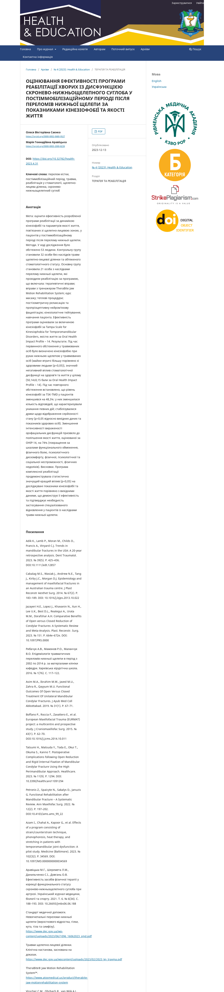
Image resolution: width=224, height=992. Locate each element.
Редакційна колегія (75, 49)
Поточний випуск (123, 49)
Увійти (200, 3)
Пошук (195, 49)
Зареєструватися (182, 3)
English (156, 81)
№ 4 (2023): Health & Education (72, 69)
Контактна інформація (38, 57)
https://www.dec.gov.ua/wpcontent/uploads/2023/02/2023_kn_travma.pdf (74, 959)
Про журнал (45, 49)
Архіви (145, 49)
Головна (25, 49)
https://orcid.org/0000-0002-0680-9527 (45, 136)
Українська (159, 87)
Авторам (99, 49)
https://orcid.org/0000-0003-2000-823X (45, 146)
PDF (100, 131)
